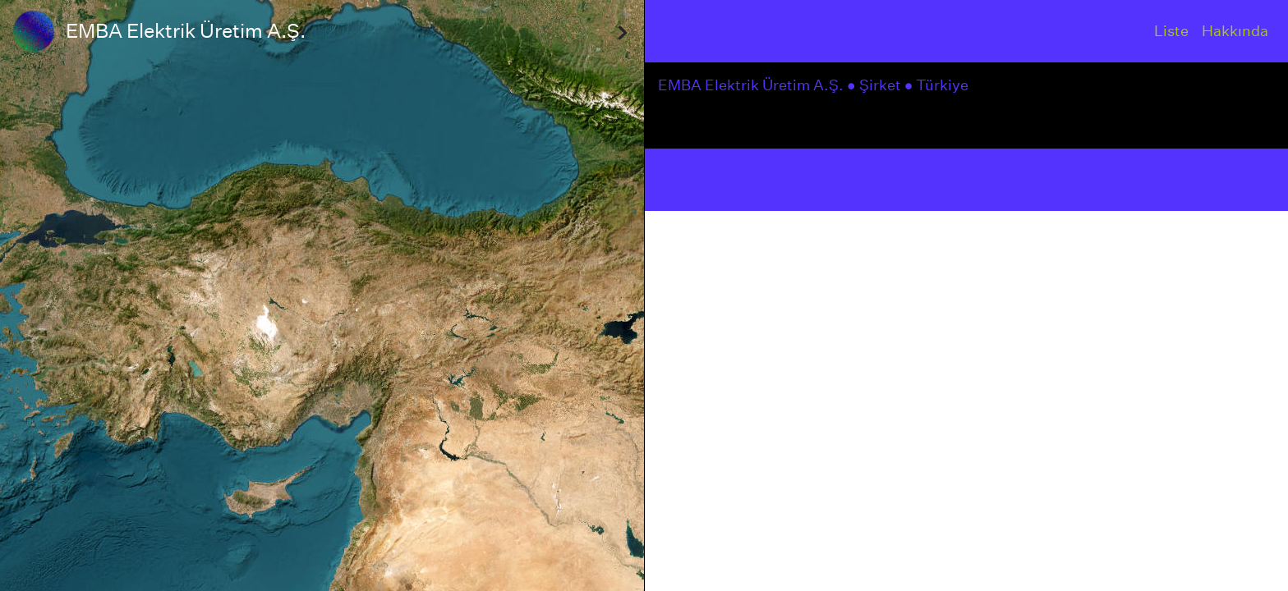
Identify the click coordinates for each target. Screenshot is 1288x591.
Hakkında (1235, 30)
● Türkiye (938, 85)
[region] (322, 295)
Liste (1171, 30)
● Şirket (875, 85)
